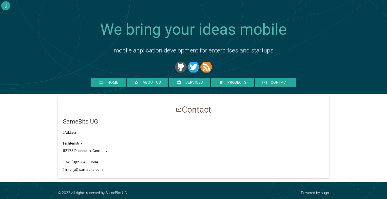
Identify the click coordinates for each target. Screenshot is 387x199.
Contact (275, 82)
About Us (147, 82)
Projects (232, 82)
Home (108, 82)
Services (190, 82)
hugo (325, 193)
